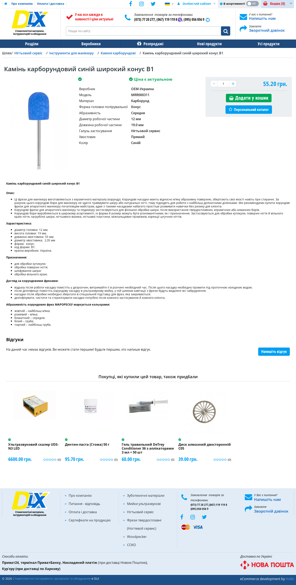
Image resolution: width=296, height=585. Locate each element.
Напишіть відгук (274, 351)
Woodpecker (137, 536)
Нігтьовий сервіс (140, 512)
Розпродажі (151, 44)
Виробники (89, 44)
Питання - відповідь (84, 503)
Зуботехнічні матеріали (145, 495)
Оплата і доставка (50, 4)
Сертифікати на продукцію (90, 520)
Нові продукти (206, 44)
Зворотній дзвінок (271, 511)
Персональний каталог (251, 109)
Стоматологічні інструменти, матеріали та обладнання (52, 578)
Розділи (31, 44)
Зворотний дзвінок (267, 30)
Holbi (290, 579)
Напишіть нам (262, 18)
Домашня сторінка (5, 3)
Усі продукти (265, 44)
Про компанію (22, 4)
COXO (131, 545)
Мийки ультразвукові (144, 503)
